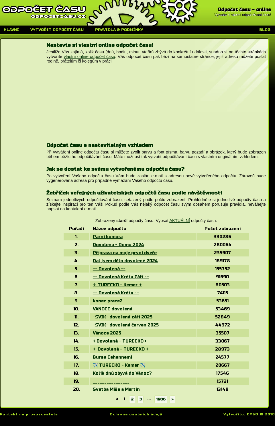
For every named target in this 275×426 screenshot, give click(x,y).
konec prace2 (108, 301)
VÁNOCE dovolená (112, 309)
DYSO (252, 414)
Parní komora (108, 236)
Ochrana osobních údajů (136, 414)
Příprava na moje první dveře (125, 252)
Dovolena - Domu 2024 (118, 244)
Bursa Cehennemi (112, 357)
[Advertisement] (89, 106)
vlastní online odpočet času (89, 56)
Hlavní (11, 30)
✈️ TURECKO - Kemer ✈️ (119, 365)
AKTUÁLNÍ (179, 220)
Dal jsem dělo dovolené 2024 (125, 260)
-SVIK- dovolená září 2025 (122, 317)
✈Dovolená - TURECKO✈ (120, 341)
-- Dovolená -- (109, 268)
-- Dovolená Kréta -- (116, 292)
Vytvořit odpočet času (57, 30)
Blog (264, 30)
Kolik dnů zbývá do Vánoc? (122, 373)
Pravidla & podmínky (119, 30)
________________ (111, 381)
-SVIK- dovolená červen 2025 (126, 325)
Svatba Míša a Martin (116, 389)
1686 (161, 399)
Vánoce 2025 (107, 333)
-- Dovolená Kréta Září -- (121, 276)
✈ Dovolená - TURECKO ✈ (121, 349)
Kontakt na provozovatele (29, 414)
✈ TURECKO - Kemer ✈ (117, 284)
